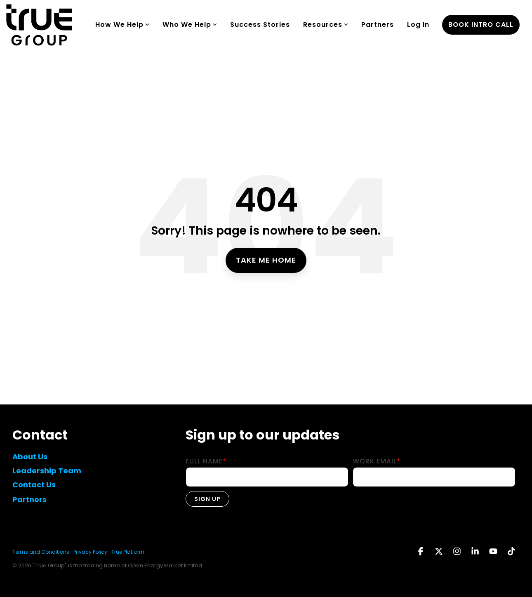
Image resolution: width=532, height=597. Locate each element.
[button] (421, 552)
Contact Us (34, 484)
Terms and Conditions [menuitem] (40, 551)
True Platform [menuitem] (127, 551)
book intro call (480, 24)
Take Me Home (266, 260)
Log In (418, 24)
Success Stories (260, 24)
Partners (377, 24)
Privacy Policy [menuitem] (90, 551)
